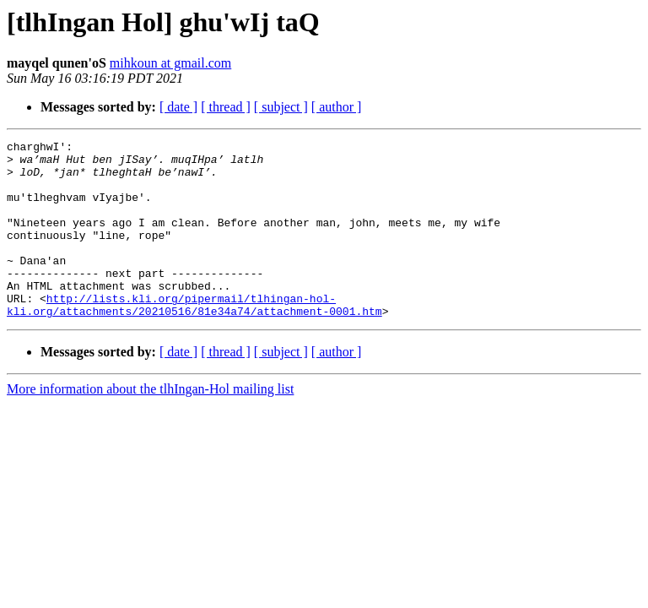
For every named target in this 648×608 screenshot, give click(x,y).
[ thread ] (226, 107)
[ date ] (178, 107)
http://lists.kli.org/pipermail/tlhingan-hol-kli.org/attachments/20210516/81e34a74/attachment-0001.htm (194, 338)
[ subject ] (281, 107)
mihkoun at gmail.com (170, 63)
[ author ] (336, 107)
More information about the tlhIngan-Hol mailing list (150, 424)
